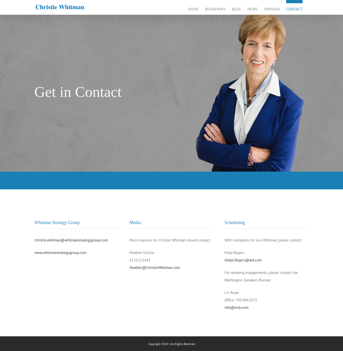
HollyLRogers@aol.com (243, 260)
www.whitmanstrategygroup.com (60, 252)
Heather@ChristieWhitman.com (154, 267)
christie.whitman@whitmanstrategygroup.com (71, 240)
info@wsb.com (236, 307)
